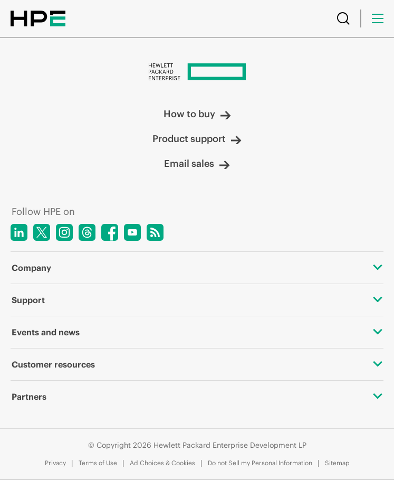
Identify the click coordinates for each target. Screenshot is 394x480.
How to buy (197, 114)
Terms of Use (98, 463)
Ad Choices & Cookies (162, 463)
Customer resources (197, 364)
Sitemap (337, 463)
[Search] (343, 18)
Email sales (197, 163)
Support (197, 300)
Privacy (55, 463)
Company (197, 267)
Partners (197, 396)
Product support (197, 139)
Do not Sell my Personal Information (260, 463)
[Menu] (377, 18)
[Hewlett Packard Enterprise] (197, 72)
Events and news (197, 332)
